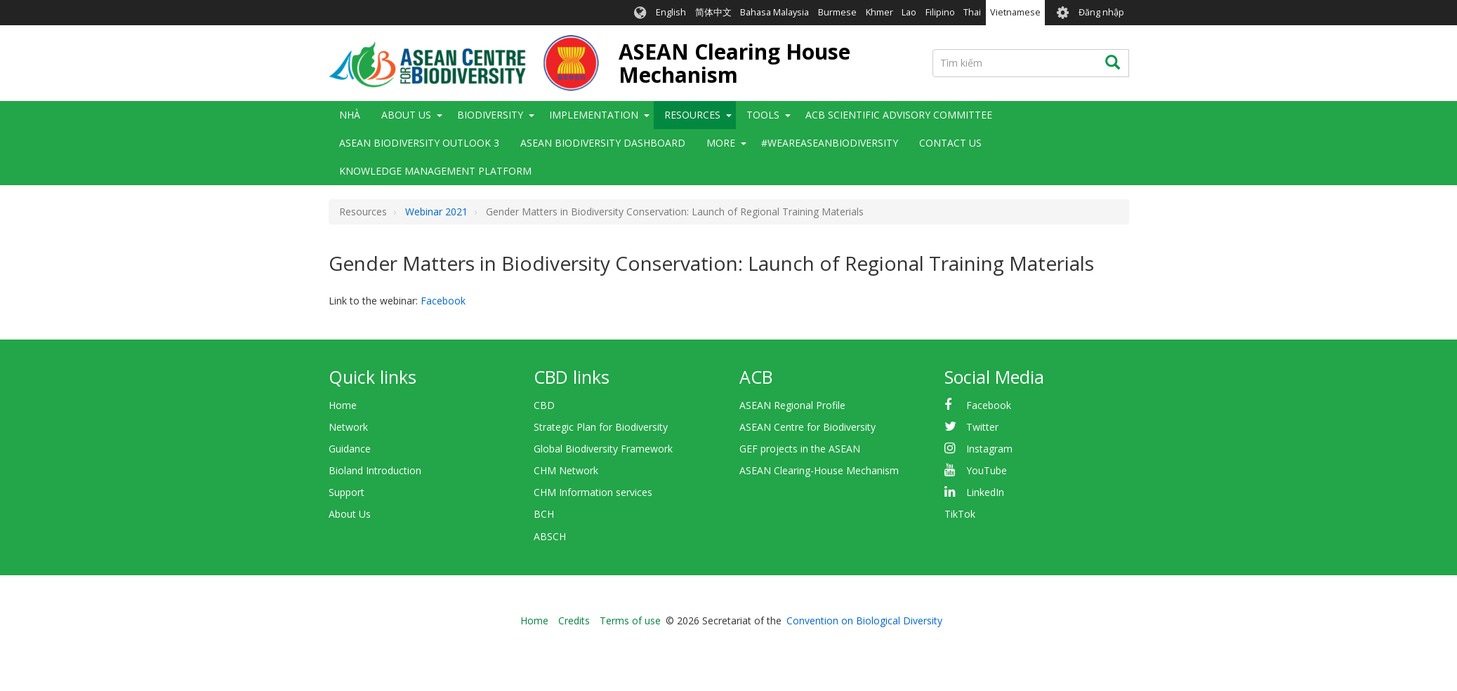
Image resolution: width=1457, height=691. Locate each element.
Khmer (879, 12)
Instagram (989, 448)
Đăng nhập (1101, 12)
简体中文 (713, 12)
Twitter (982, 427)
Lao (909, 12)
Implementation (593, 114)
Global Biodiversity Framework (603, 448)
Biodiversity (490, 114)
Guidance (350, 448)
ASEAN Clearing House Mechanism (734, 63)
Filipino (940, 12)
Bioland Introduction (375, 470)
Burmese (837, 12)
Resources (692, 114)
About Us (406, 114)
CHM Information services (593, 492)
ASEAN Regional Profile (792, 405)
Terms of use (630, 620)
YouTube (986, 470)
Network (348, 427)
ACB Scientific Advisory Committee (898, 114)
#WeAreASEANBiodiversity (829, 142)
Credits (574, 620)
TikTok (959, 514)
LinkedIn (985, 492)
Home (343, 405)
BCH (544, 514)
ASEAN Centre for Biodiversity (807, 427)
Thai (972, 12)
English (671, 12)
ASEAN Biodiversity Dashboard (602, 142)
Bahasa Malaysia (774, 12)
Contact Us (950, 142)
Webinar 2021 (436, 211)
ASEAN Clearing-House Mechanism (819, 470)
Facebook (443, 300)
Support (346, 492)
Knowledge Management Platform (435, 170)
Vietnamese (1015, 12)
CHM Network (566, 470)
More (720, 142)
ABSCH (550, 536)
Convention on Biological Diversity (864, 620)
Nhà (349, 114)
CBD (544, 405)
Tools (762, 114)
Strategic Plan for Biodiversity (601, 427)
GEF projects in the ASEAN (799, 448)
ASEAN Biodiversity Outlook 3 (419, 142)
